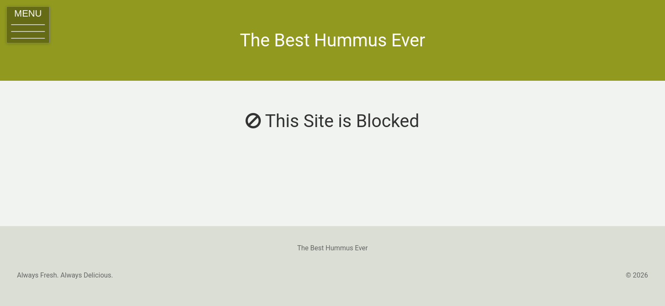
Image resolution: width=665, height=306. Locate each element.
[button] (28, 24)
